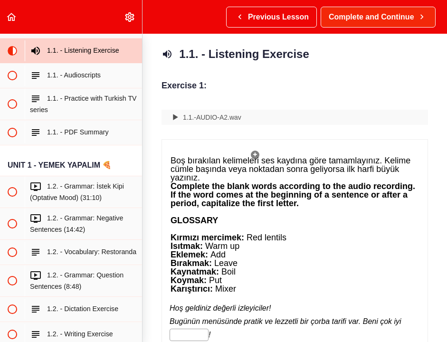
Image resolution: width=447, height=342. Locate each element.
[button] (12, 17)
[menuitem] (130, 17)
